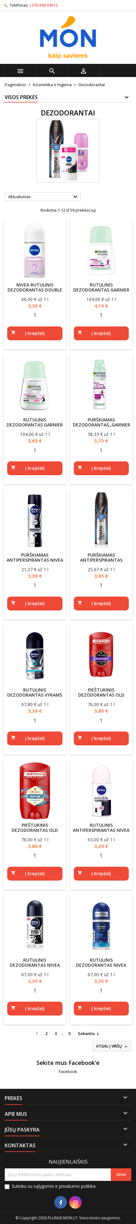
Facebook (68, 1071)
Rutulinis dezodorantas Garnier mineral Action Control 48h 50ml (101, 292)
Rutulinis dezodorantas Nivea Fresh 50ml (101, 965)
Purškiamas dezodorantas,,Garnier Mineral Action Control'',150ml (101, 427)
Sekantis (89, 1034)
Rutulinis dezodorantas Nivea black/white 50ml (35, 965)
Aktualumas (43, 197)
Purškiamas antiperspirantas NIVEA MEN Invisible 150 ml (35, 560)
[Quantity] (34, 315)
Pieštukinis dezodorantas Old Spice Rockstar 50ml (101, 695)
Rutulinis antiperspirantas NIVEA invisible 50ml (101, 830)
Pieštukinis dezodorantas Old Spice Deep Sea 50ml (35, 830)
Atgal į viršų (112, 1046)
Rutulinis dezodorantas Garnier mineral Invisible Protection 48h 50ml (35, 427)
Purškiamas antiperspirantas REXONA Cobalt (101, 560)
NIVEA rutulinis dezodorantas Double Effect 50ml (35, 290)
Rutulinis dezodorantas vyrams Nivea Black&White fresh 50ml (34, 697)
